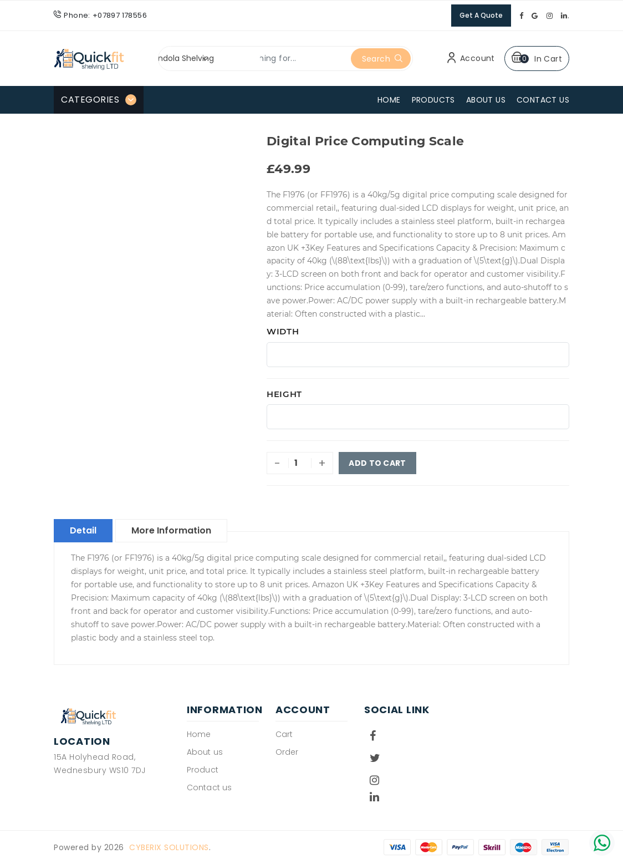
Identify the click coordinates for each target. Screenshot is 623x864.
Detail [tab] (83, 530)
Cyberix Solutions (169, 847)
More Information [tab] (171, 530)
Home (389, 99)
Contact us (209, 787)
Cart (284, 734)
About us (205, 752)
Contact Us (543, 99)
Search (382, 58)
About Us (485, 99)
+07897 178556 (120, 15)
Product (202, 769)
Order (287, 752)
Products (433, 99)
